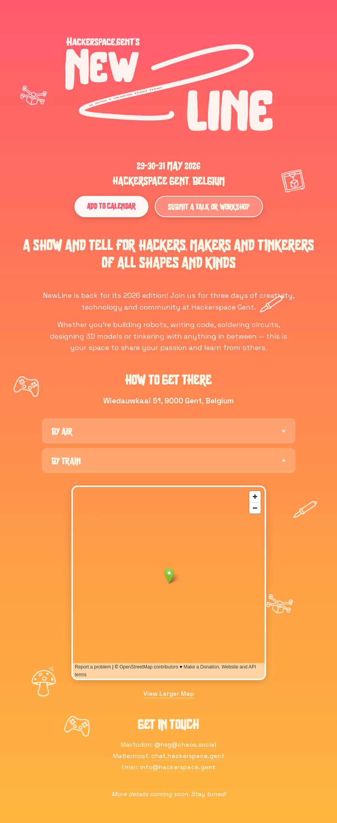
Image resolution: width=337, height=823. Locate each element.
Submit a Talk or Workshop (209, 206)
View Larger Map (168, 693)
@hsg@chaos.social (185, 744)
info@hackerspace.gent (177, 767)
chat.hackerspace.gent (187, 756)
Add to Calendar (111, 205)
